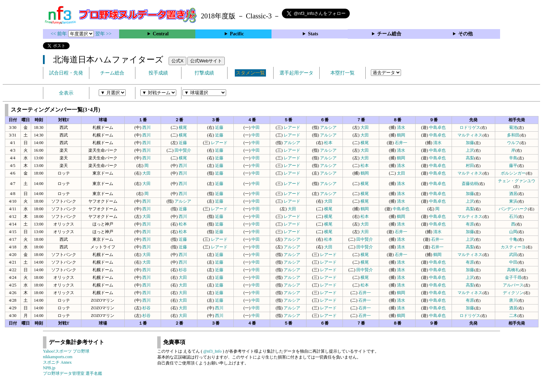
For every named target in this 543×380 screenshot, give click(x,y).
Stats (313, 33)
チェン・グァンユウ (516, 180)
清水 (401, 127)
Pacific (237, 33)
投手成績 (158, 73)
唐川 (513, 300)
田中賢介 (183, 150)
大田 (364, 127)
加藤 (470, 142)
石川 (513, 216)
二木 (513, 315)
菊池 (513, 127)
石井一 (401, 142)
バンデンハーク (513, 208)
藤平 (513, 165)
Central (161, 33)
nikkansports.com (57, 356)
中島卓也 (437, 127)
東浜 (513, 201)
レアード (292, 127)
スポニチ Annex (57, 362)
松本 (328, 142)
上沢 (470, 150)
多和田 (513, 135)
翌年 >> (103, 33)
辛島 (513, 158)
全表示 (66, 93)
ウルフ (513, 142)
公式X (177, 60)
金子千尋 (513, 277)
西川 (146, 127)
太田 (401, 173)
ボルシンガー (513, 173)
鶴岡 (401, 135)
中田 (255, 127)
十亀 (513, 239)
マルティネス (469, 135)
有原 (470, 224)
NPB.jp (49, 367)
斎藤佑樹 (470, 183)
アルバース (513, 285)
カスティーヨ (513, 247)
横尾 (183, 127)
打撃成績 (204, 73)
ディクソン (513, 292)
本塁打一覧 (342, 73)
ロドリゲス (470, 127)
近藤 (219, 127)
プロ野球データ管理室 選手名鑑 (72, 373)
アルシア (328, 127)
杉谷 (183, 269)
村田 (470, 165)
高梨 (470, 158)
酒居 (513, 193)
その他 (465, 33)
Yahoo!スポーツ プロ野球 (66, 351)
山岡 (513, 231)
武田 (513, 254)
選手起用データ (296, 73)
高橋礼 (513, 269)
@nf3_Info (212, 351)
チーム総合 (389, 33)
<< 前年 (59, 33)
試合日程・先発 (66, 73)
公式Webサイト (206, 60)
